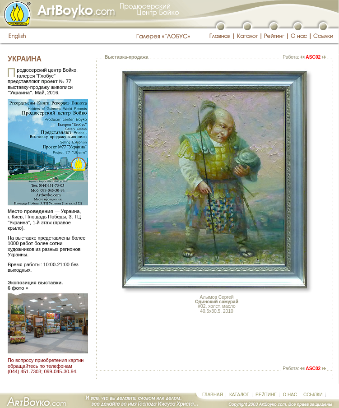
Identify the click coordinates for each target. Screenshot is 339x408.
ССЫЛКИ (313, 394)
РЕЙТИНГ (265, 394)
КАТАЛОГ (239, 394)
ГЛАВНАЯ (212, 394)
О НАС (290, 394)
